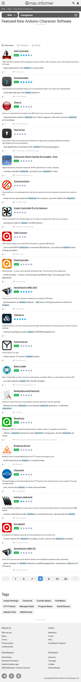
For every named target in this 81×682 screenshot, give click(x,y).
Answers (52, 657)
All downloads (54, 668)
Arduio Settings (11, 601)
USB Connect (20, 233)
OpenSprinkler (21, 78)
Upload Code (10, 612)
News (4, 636)
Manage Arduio (27, 606)
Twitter (18, 676)
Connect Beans (44, 601)
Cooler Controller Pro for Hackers (30, 208)
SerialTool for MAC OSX (25, 287)
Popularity (24, 45)
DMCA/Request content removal (16, 668)
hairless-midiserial (23, 497)
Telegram (4, 676)
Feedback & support (57, 643)
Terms (4, 639)
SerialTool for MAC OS (25, 548)
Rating (37, 45)
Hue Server (19, 130)
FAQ (50, 639)
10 (57, 579)
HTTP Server (9, 606)
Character (27, 601)
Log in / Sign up (77, 3)
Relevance (9, 45)
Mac (3, 9)
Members (52, 632)
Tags (9, 9)
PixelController (21, 260)
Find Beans (60, 601)
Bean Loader (20, 366)
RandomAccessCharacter (27, 391)
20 (65, 579)
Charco (17, 102)
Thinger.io (19, 315)
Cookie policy (7, 646)
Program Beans (45, 606)
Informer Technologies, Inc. (69, 678)
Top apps (52, 661)
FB (11, 676)
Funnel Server (21, 342)
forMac (51, 664)
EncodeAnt (19, 524)
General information (10, 661)
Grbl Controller (21, 51)
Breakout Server (22, 446)
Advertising (6, 657)
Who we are (7, 632)
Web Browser (26, 612)
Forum (51, 636)
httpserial (19, 470)
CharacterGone (22, 181)
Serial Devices (63, 606)
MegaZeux (19, 418)
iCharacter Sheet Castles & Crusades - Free (35, 157)
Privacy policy (7, 643)
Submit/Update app (10, 664)
